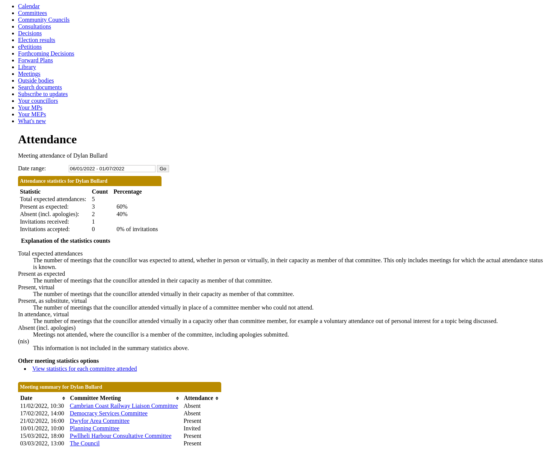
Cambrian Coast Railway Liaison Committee (124, 406)
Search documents (40, 87)
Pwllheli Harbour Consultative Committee (121, 436)
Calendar (29, 6)
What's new (32, 121)
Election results (36, 40)
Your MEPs (32, 114)
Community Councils (43, 20)
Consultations (34, 26)
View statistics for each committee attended (84, 368)
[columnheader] (43, 398)
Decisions (30, 33)
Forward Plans (35, 60)
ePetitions (30, 47)
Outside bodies (36, 80)
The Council (85, 443)
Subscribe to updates (43, 94)
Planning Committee (94, 428)
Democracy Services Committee (109, 413)
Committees (32, 13)
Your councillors (38, 101)
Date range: (32, 168)
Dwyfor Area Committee (100, 421)
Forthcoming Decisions (46, 53)
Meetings (29, 74)
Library (27, 67)
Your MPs (30, 107)
